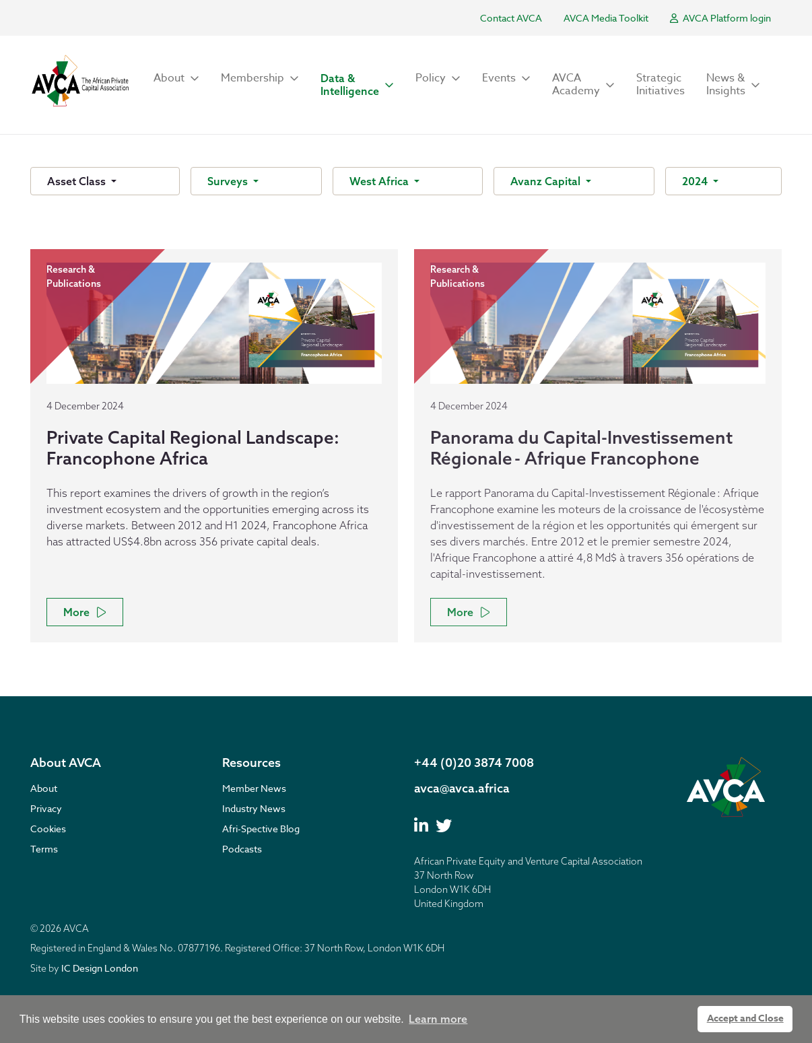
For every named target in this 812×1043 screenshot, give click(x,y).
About (43, 788)
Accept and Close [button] (745, 1018)
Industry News (253, 808)
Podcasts (242, 848)
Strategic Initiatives (660, 84)
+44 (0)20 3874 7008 (474, 762)
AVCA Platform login (720, 17)
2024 (696, 181)
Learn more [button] (438, 1018)
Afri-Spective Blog (261, 828)
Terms (44, 848)
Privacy (46, 808)
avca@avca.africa (462, 788)
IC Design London (99, 968)
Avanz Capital (546, 181)
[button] (176, 78)
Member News (254, 788)
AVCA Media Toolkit (606, 17)
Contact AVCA (511, 17)
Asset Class (77, 181)
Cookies (48, 828)
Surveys (228, 181)
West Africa (380, 181)
